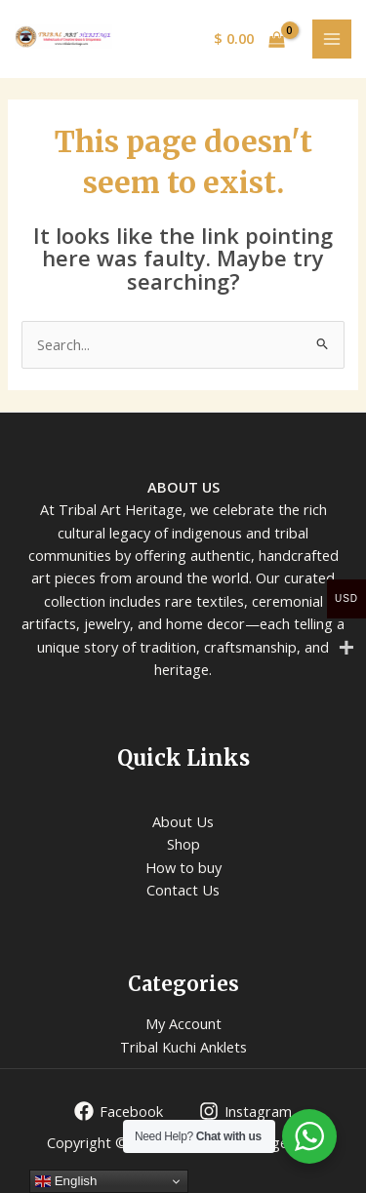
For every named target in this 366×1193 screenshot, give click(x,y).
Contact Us (183, 889)
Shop (183, 844)
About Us (183, 821)
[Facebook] (118, 1111)
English (66, 1181)
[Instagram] (245, 1111)
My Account (183, 1023)
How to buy (183, 867)
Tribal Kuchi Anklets (183, 1046)
